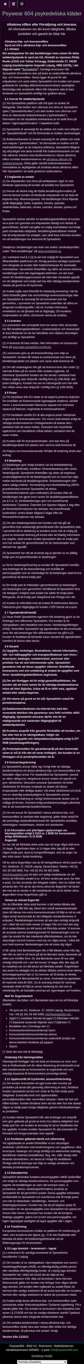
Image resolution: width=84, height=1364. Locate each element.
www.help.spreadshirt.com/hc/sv (32, 347)
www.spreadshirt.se (49, 251)
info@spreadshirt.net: (58, 1014)
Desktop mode (42, 1356)
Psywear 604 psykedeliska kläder (42, 13)
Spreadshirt (29, 69)
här (43, 1234)
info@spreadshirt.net (14, 874)
